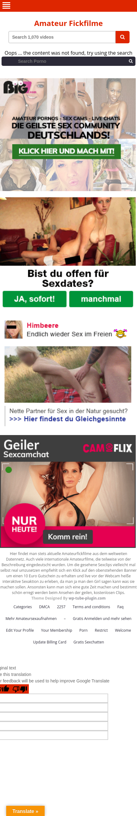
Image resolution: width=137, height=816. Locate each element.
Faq (120, 606)
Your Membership (56, 630)
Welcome (123, 630)
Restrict (101, 630)
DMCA (44, 606)
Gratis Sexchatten (88, 642)
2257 (61, 606)
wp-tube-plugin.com (87, 598)
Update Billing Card (49, 642)
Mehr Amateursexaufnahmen (31, 618)
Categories (22, 606)
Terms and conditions (91, 606)
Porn (83, 630)
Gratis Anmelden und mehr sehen (102, 618)
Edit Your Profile (20, 630)
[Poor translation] (20, 689)
